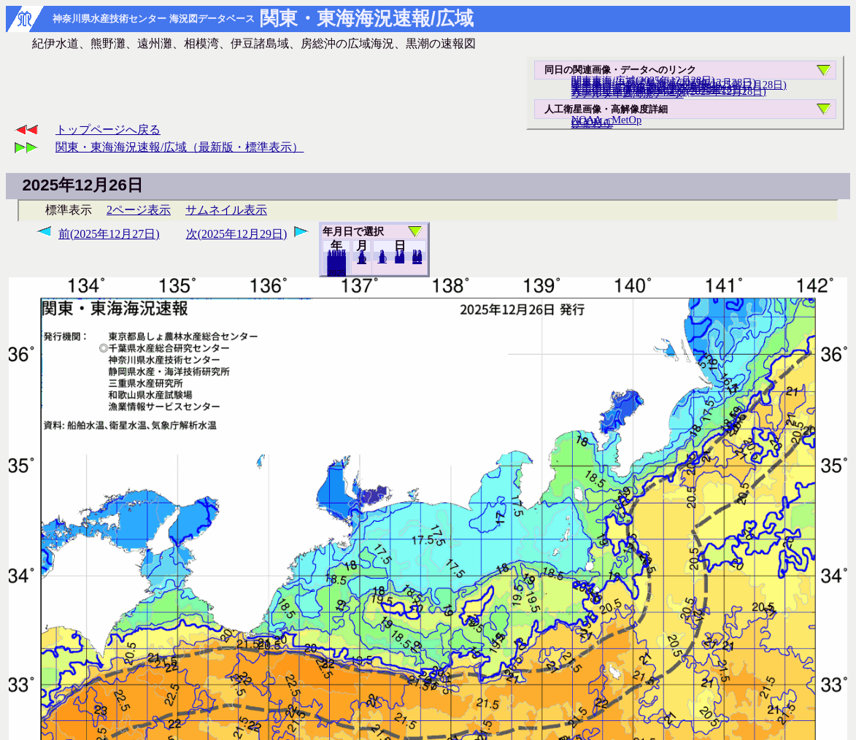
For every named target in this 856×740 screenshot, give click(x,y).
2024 (336, 272)
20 (399, 259)
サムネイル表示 (226, 210)
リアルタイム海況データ (627, 93)
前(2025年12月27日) (109, 234)
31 (417, 260)
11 (361, 260)
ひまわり (591, 123)
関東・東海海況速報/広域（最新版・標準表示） (179, 147)
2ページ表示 (139, 210)
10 (382, 259)
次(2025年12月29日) (237, 234)
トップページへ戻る (108, 129)
